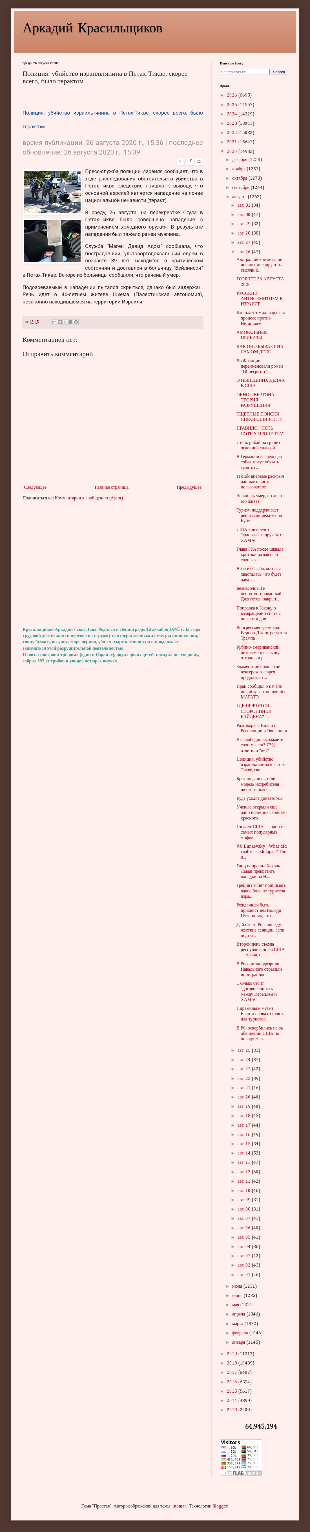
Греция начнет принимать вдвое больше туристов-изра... (261, 891)
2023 (232, 123)
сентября (241, 188)
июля (237, 1286)
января (239, 1342)
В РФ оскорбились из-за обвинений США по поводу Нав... (259, 1033)
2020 (232, 151)
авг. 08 (245, 1209)
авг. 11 (245, 1181)
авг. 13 (245, 1162)
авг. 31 (245, 205)
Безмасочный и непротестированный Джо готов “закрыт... (258, 594)
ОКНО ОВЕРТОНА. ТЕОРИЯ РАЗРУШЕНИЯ (255, 400)
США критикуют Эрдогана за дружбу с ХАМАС (259, 535)
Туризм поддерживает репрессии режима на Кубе (259, 515)
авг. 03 (245, 1256)
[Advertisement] (113, 564)
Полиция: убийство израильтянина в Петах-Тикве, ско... (261, 764)
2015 (232, 1391)
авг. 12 (245, 1172)
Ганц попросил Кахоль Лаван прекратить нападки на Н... (258, 871)
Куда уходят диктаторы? (259, 798)
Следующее (35, 487)
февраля (240, 1333)
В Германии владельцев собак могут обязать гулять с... (259, 462)
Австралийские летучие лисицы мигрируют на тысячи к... (260, 265)
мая (236, 1305)
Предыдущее (189, 487)
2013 (232, 1410)
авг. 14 (245, 1153)
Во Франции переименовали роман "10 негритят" (259, 366)
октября (240, 178)
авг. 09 (245, 1200)
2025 (232, 105)
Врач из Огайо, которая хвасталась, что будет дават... (258, 574)
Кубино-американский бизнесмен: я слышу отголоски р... (258, 652)
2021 (232, 142)
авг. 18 (245, 1116)
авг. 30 (245, 215)
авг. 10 (245, 1191)
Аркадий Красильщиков (93, 27)
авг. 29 (245, 224)
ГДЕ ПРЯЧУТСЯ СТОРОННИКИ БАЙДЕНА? (253, 711)
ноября (239, 169)
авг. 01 (245, 1275)
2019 (232, 1354)
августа (240, 197)
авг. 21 (245, 1088)
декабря (240, 160)
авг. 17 (245, 1125)
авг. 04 (245, 1247)
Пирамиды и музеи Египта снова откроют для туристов (259, 1014)
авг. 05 (245, 1237)
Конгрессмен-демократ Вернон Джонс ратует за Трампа (261, 633)
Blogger (220, 1506)
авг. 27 (245, 242)
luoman (179, 1506)
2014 (232, 1401)
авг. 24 (245, 1060)
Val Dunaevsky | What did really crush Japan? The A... (261, 851)
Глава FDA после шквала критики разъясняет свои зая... (260, 554)
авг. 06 (245, 1228)
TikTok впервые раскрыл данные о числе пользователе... (260, 482)
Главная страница (112, 487)
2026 (232, 95)
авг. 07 (245, 1218)
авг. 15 (245, 1144)
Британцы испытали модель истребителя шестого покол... (257, 784)
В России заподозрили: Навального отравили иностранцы (259, 969)
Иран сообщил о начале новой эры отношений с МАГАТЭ (261, 692)
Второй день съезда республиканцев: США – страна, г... (260, 949)
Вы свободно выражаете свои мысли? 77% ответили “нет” (259, 745)
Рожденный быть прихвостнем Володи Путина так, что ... (258, 910)
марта (238, 1324)
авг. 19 (245, 1106)
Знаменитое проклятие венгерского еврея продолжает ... (258, 672)
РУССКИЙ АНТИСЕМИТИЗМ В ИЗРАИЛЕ (259, 299)
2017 (232, 1372)
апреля (239, 1314)
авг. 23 (245, 1069)
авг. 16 (245, 1135)
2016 (232, 1382)
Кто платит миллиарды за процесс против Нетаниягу (260, 318)
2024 (232, 114)
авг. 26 (245, 252)
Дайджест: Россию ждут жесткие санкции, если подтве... (260, 930)
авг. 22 (245, 1079)
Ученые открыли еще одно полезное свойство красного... (261, 812)
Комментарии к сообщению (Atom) (89, 498)
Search (279, 72)
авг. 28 (245, 233)
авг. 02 (245, 1265)
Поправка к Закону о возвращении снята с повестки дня (258, 613)
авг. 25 (245, 1050)
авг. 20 (245, 1097)
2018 (232, 1363)
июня (237, 1296)
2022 (232, 133)
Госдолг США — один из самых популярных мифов (260, 832)
